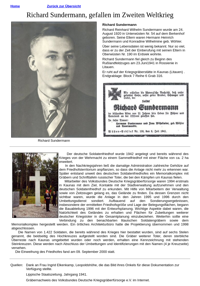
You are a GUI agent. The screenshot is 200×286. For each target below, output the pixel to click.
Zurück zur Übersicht (64, 6)
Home (15, 6)
